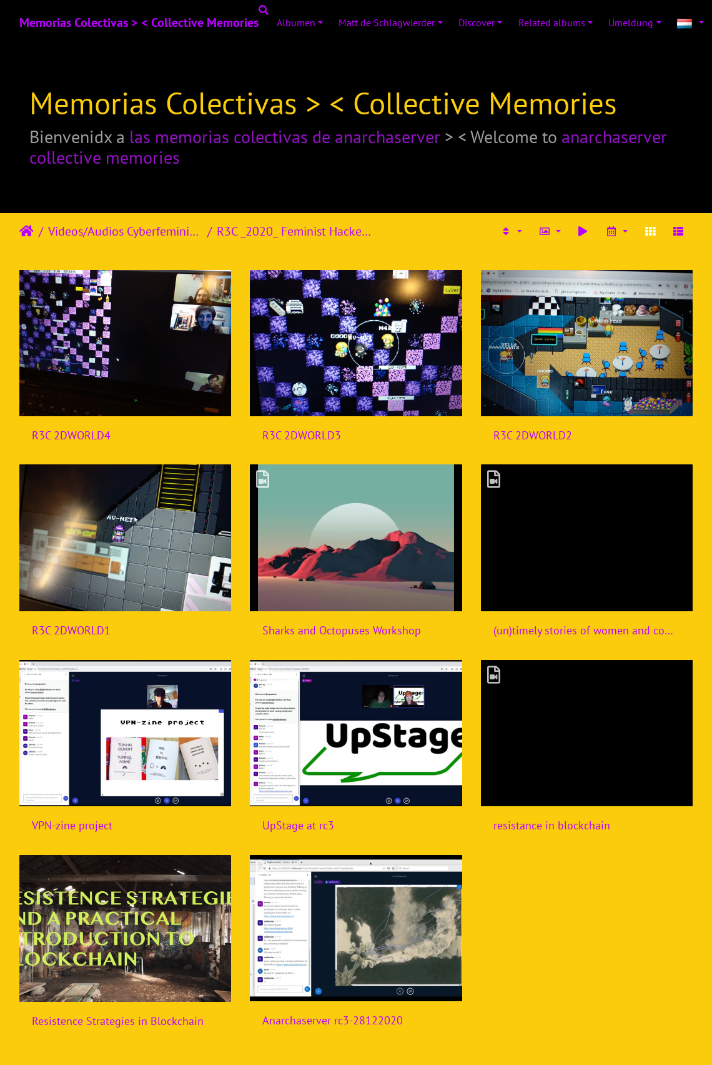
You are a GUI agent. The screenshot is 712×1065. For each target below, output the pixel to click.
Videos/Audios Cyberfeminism (125, 231)
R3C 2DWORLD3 (301, 435)
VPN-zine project (72, 825)
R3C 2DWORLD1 (71, 630)
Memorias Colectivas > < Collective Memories (139, 22)
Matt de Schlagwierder (387, 22)
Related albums (551, 22)
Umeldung (630, 22)
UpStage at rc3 (298, 825)
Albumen (296, 22)
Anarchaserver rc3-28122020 (332, 1020)
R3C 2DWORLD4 (71, 435)
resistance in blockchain (551, 825)
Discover (476, 22)
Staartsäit (26, 231)
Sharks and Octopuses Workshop (341, 630)
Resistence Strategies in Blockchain (118, 1021)
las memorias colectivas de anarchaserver (284, 137)
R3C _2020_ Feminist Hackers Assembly (294, 231)
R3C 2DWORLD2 (532, 435)
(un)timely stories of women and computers (586, 630)
